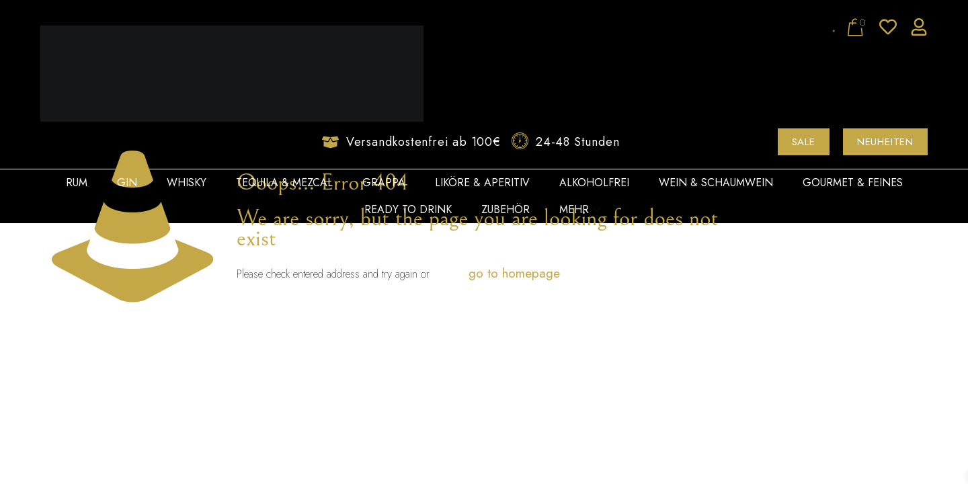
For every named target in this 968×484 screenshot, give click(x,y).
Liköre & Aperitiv (482, 182)
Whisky (186, 182)
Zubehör (505, 209)
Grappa (383, 182)
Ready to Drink (408, 209)
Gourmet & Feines (853, 182)
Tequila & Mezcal (284, 182)
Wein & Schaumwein (716, 182)
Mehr (579, 209)
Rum (76, 182)
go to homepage (514, 273)
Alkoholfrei (594, 182)
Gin (127, 182)
